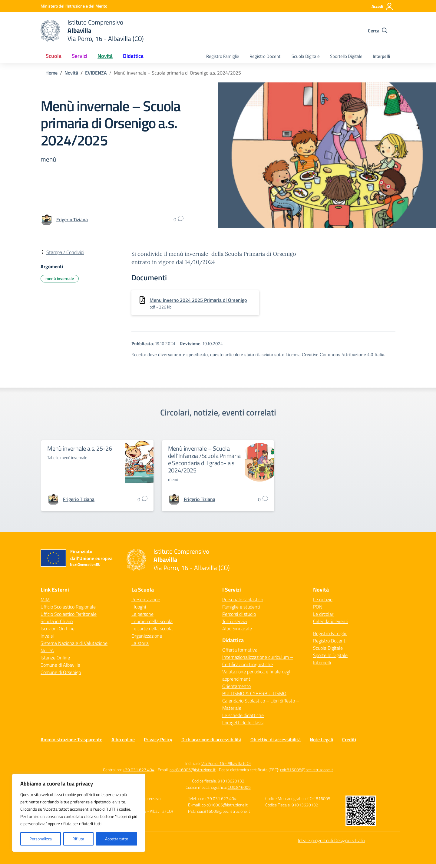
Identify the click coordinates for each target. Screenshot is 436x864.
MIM (45, 599)
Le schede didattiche (243, 715)
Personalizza (40, 839)
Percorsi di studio (239, 614)
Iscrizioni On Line (57, 628)
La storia (140, 643)
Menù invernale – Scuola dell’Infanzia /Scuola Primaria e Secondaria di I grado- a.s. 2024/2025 (204, 459)
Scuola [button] (53, 56)
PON (317, 606)
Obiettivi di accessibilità (275, 739)
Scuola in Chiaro (57, 621)
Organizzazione (146, 635)
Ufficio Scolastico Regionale (68, 606)
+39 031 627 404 (138, 769)
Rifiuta (78, 839)
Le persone (142, 614)
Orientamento (236, 686)
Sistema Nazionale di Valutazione (74, 643)
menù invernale (59, 278)
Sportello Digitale (346, 56)
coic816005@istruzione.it (193, 769)
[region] (78, 813)
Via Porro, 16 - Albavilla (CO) (226, 763)
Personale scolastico (242, 599)
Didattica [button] (133, 56)
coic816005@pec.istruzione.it (306, 769)
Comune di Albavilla (60, 665)
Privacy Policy (158, 739)
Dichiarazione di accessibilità (211, 739)
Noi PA (47, 650)
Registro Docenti (265, 56)
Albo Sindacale (237, 628)
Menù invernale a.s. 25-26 (79, 448)
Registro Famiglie (222, 56)
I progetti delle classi (242, 722)
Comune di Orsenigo (61, 672)
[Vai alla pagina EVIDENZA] (96, 72)
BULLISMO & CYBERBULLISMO (254, 693)
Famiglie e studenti (241, 606)
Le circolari (323, 614)
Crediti (349, 739)
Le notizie (322, 599)
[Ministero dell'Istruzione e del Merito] (74, 6)
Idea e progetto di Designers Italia (331, 840)
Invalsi (47, 635)
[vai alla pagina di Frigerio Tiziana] (72, 219)
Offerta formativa (239, 649)
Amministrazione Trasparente (71, 739)
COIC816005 (239, 787)
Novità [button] (105, 56)
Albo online (123, 739)
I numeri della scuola (152, 621)
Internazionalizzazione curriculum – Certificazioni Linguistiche (257, 660)
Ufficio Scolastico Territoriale (69, 614)
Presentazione (145, 599)
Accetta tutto (116, 839)
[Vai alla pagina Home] (51, 72)
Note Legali (321, 739)
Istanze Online (55, 657)
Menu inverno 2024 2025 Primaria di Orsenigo (198, 300)
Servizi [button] (79, 56)
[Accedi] (382, 6)
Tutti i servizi (234, 621)
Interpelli (381, 56)
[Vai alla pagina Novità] (71, 72)
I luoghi (138, 606)
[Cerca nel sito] (377, 31)
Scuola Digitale (306, 56)
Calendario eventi (330, 621)
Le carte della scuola (152, 628)
